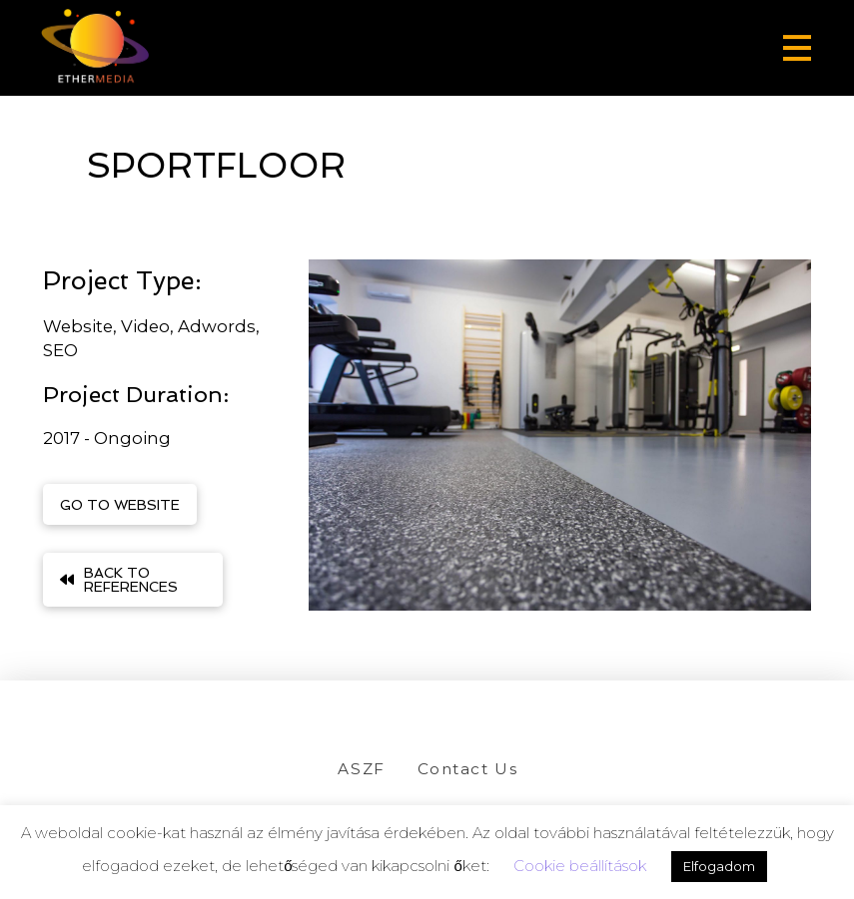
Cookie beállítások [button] (579, 865)
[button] (797, 48)
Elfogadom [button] (719, 866)
